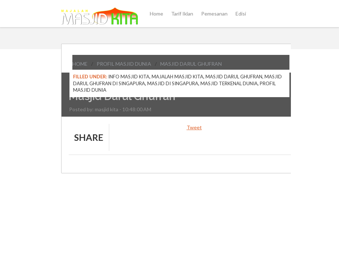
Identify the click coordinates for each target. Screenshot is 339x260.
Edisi (241, 13)
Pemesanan (214, 13)
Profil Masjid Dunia (124, 64)
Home (156, 13)
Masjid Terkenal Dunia (229, 83)
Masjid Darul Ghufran (191, 64)
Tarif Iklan (182, 13)
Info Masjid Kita (128, 76)
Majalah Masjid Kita (177, 76)
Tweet (194, 127)
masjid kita (106, 109)
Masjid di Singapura (172, 83)
